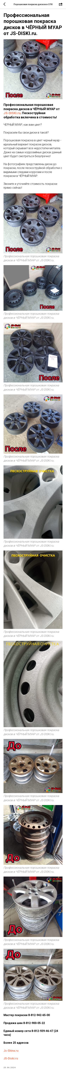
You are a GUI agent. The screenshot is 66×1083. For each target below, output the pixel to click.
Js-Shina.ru (11, 1050)
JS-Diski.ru (11, 1058)
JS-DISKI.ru (12, 113)
